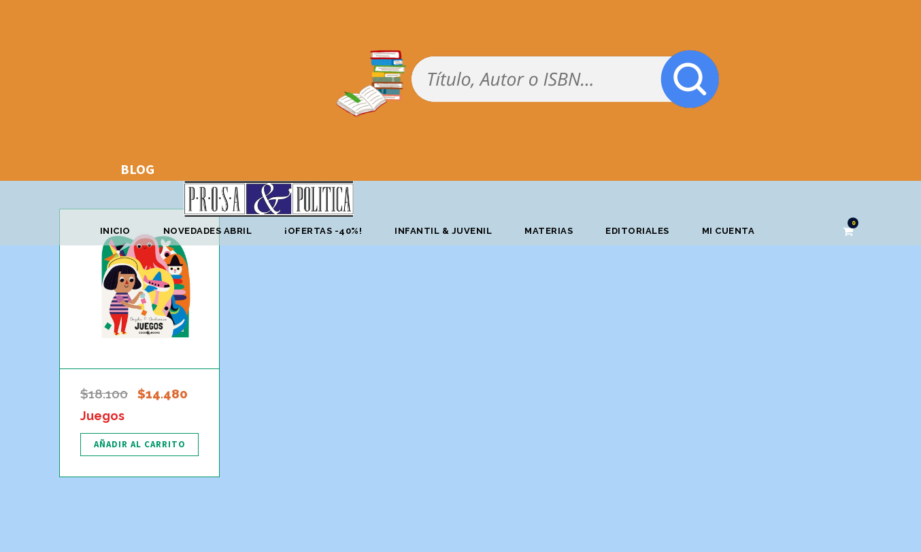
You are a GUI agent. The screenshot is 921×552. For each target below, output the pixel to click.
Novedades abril (207, 231)
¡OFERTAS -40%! (323, 231)
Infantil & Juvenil (443, 231)
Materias (548, 231)
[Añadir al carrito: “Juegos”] (139, 444)
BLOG (137, 168)
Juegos (102, 416)
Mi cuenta (728, 231)
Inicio (115, 231)
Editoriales (637, 231)
